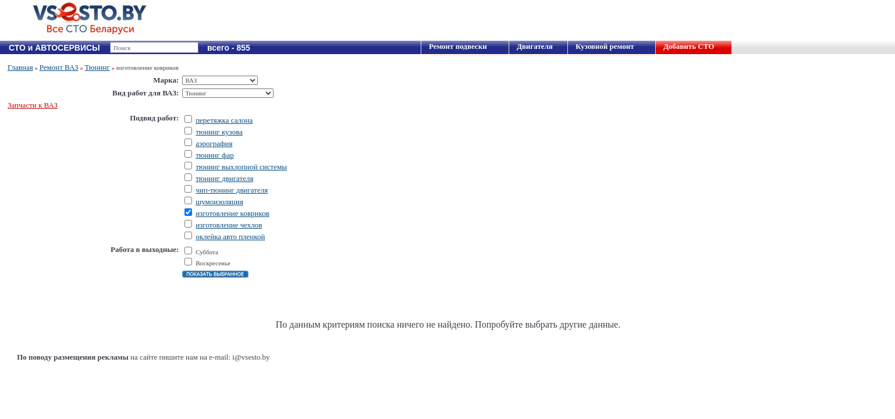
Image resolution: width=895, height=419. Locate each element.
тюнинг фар (215, 155)
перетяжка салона (224, 120)
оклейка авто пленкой (230, 236)
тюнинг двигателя (224, 178)
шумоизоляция (219, 201)
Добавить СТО (688, 46)
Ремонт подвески (458, 46)
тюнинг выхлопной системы (241, 166)
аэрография (214, 143)
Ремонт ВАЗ (59, 67)
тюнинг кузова (219, 131)
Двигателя (535, 46)
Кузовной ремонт (605, 46)
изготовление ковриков (232, 213)
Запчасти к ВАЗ (33, 105)
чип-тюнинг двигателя (232, 190)
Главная (20, 67)
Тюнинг (97, 67)
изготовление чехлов (229, 225)
